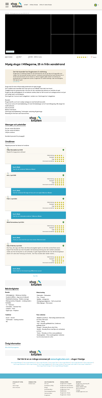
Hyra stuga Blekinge (16, 362)
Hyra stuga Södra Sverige (44, 366)
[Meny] (7, 4)
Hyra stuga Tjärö (53, 362)
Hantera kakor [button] (48, 393)
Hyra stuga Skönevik (76, 362)
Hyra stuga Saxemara (19, 364)
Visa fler (35, 276)
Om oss (46, 383)
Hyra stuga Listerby (57, 364)
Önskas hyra (32, 383)
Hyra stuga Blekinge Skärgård (60, 366)
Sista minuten (16, 387)
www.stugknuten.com (59, 359)
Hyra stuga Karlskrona (29, 362)
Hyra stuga (34, 4)
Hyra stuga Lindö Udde (70, 364)
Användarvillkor (48, 389)
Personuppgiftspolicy (50, 391)
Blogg (46, 387)
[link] (65, 383)
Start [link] (26, 4)
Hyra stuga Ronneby (42, 362)
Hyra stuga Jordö (88, 362)
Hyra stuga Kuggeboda (44, 364)
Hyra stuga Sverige (32, 364)
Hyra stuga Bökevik (65, 362)
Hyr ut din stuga (46, 4)
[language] (96, 4)
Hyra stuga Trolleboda (84, 364)
